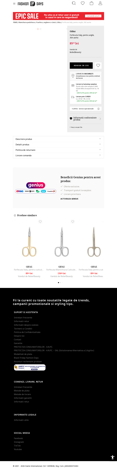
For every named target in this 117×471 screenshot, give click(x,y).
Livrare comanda (23, 155)
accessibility (112, 457)
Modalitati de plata (23, 354)
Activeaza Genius (69, 199)
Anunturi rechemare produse (28, 361)
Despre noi (19, 335)
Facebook (18, 438)
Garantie (18, 343)
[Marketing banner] (58, 15)
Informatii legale (25, 414)
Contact (17, 339)
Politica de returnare (25, 150)
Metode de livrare (22, 394)
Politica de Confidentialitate (27, 332)
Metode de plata (21, 390)
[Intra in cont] (100, 3)
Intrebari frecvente (23, 317)
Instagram (19, 442)
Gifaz (73, 31)
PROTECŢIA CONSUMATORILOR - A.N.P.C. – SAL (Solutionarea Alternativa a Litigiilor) (54, 350)
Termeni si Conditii (23, 328)
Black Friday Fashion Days (26, 357)
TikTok (17, 445)
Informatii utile (21, 420)
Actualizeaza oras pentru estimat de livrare (88, 77)
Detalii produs (22, 144)
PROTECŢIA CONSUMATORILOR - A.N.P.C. (33, 346)
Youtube (18, 449)
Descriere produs (24, 139)
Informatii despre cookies (26, 325)
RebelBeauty (75, 52)
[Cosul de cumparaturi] (91, 3)
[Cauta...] (74, 3)
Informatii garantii (23, 398)
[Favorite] (82, 3)
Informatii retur (21, 321)
